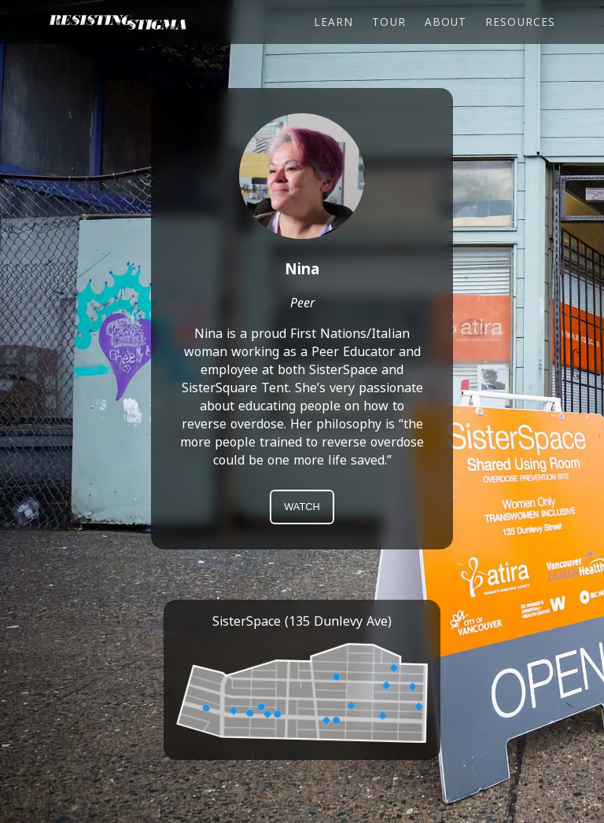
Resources (520, 22)
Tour (388, 22)
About (445, 22)
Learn (333, 22)
